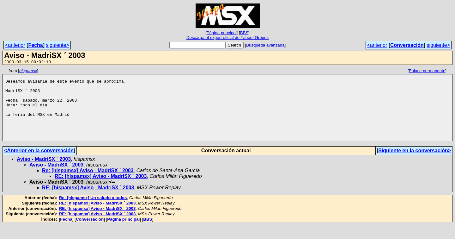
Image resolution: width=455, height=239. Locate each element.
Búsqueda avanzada (265, 45)
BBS (244, 32)
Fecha (35, 45)
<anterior (15, 45)
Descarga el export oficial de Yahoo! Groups (227, 37)
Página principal (222, 32)
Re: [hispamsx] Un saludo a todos (93, 212)
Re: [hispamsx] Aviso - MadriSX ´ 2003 (88, 184)
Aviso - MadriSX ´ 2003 (44, 173)
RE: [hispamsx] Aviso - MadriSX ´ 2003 (101, 190)
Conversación (407, 45)
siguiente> (57, 45)
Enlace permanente (427, 71)
